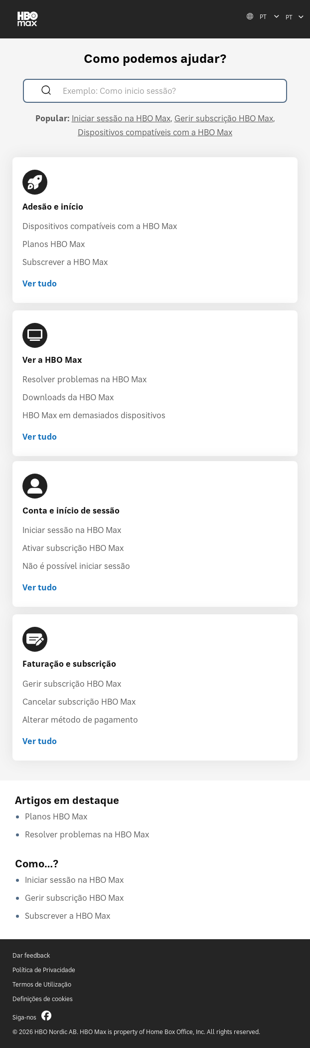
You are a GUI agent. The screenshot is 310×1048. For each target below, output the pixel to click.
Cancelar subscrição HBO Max (79, 701)
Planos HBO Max (53, 244)
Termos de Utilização (41, 984)
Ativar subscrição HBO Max (73, 547)
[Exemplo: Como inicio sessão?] (169, 92)
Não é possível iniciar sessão (76, 565)
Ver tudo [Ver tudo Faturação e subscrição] (39, 741)
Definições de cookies (42, 999)
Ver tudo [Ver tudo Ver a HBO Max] (39, 436)
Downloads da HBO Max (68, 397)
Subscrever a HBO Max (65, 262)
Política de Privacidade (43, 970)
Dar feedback (31, 955)
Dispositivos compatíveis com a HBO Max (155, 132)
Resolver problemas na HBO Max (84, 379)
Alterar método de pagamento (80, 719)
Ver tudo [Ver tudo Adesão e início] (39, 283)
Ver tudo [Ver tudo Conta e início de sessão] (39, 587)
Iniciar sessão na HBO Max (121, 118)
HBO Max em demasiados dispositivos (93, 415)
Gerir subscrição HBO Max (223, 118)
